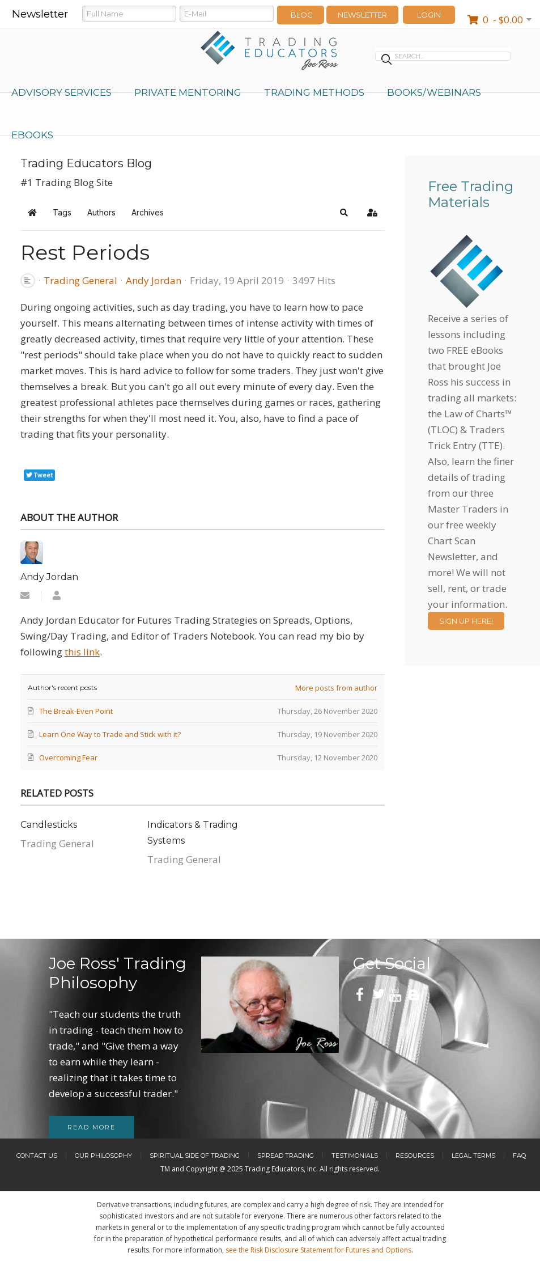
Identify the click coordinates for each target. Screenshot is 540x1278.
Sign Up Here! (466, 620)
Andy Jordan (153, 280)
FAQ (519, 1155)
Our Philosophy (103, 1155)
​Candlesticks (48, 824)
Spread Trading (285, 1155)
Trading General (80, 280)
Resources (415, 1155)
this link (82, 651)
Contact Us (36, 1155)
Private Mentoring (187, 92)
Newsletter (362, 14)
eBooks (32, 135)
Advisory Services (61, 92)
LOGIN (429, 14)
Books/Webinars (434, 92)
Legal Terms (473, 1155)
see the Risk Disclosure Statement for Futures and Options (318, 1250)
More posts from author (336, 688)
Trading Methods (314, 92)
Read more (91, 1127)
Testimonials (354, 1155)
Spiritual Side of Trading (195, 1155)
